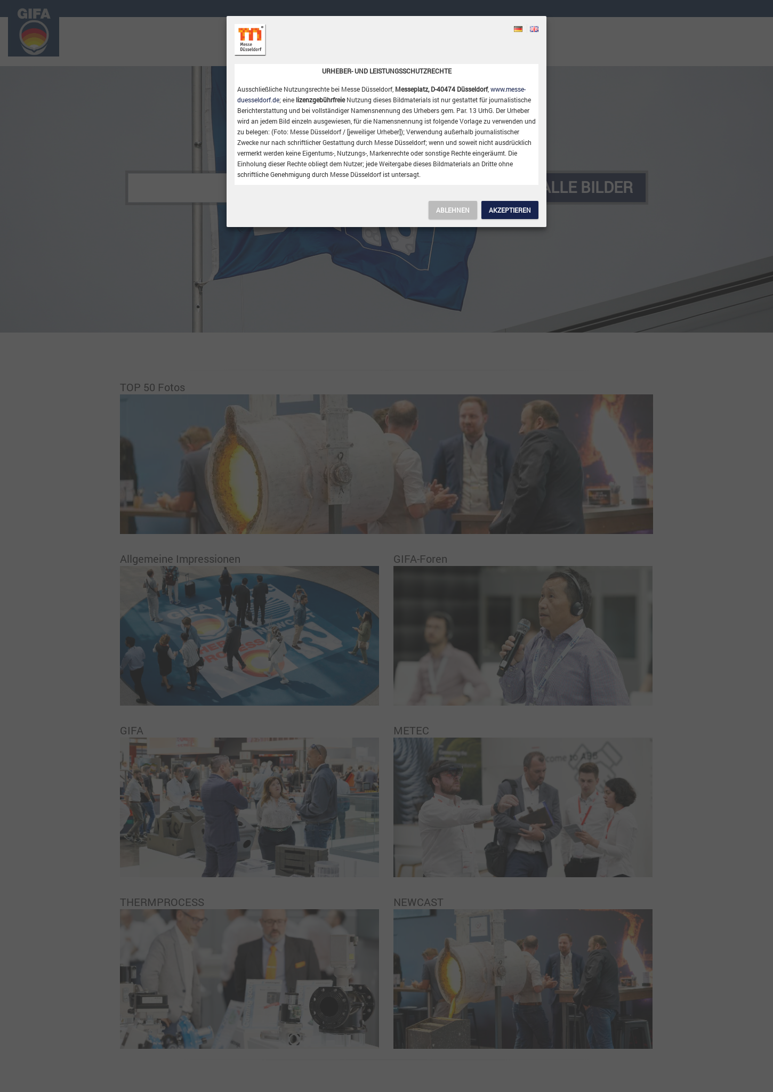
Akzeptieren (510, 210)
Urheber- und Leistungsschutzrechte (387, 71)
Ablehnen (453, 210)
